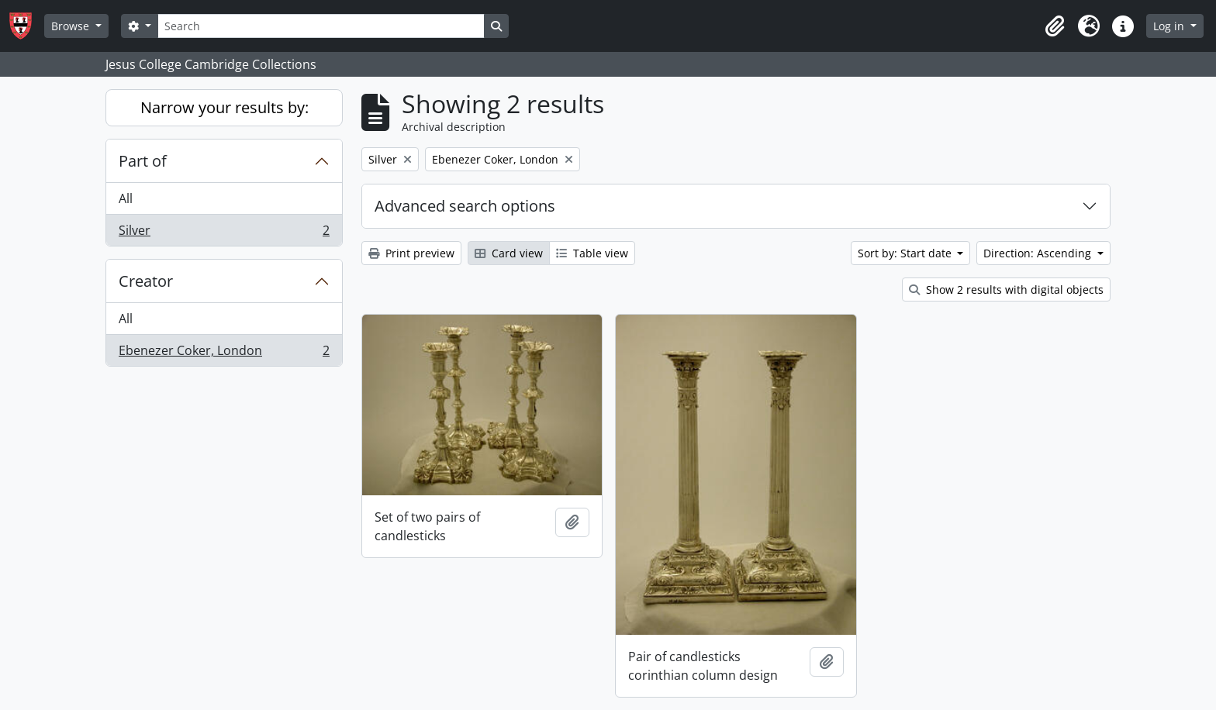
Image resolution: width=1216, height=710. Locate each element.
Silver (224, 233)
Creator (146, 281)
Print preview (411, 253)
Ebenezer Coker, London (224, 353)
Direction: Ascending (1038, 253)
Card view (509, 253)
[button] (1055, 26)
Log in (1170, 26)
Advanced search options (465, 205)
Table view (592, 253)
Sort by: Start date (906, 253)
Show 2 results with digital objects (1006, 289)
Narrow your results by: (224, 107)
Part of (143, 160)
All (126, 198)
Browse (71, 26)
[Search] (321, 26)
